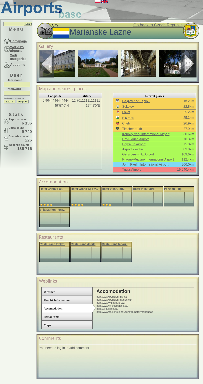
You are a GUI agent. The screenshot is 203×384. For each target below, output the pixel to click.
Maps (47, 325)
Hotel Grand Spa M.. (84, 188)
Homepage (18, 41)
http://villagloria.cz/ (107, 308)
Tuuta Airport (131, 169)
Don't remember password (14, 98)
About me (17, 64)
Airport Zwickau (133, 149)
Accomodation (53, 308)
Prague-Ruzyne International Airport (148, 159)
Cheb (126, 123)
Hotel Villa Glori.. (113, 188)
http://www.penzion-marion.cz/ (114, 299)
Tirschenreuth (132, 129)
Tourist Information (57, 300)
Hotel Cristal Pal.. (51, 188)
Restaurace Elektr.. (52, 244)
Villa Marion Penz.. (52, 209)
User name (14, 80)
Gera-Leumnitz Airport (138, 154)
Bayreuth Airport (134, 144)
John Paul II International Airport (145, 164)
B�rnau (128, 118)
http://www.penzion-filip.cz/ (111, 296)
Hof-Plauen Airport (135, 139)
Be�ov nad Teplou (136, 101)
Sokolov (128, 106)
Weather (49, 292)
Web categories (18, 57)
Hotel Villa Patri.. (144, 188)
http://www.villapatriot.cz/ (110, 302)
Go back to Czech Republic (157, 25)
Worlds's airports (17, 48)
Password (14, 88)
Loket (126, 112)
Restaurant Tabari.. (114, 244)
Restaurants (51, 316)
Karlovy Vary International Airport (146, 134)
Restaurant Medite (83, 244)
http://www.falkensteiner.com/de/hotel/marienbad (124, 311)
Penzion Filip (172, 188)
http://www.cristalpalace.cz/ (112, 305)
